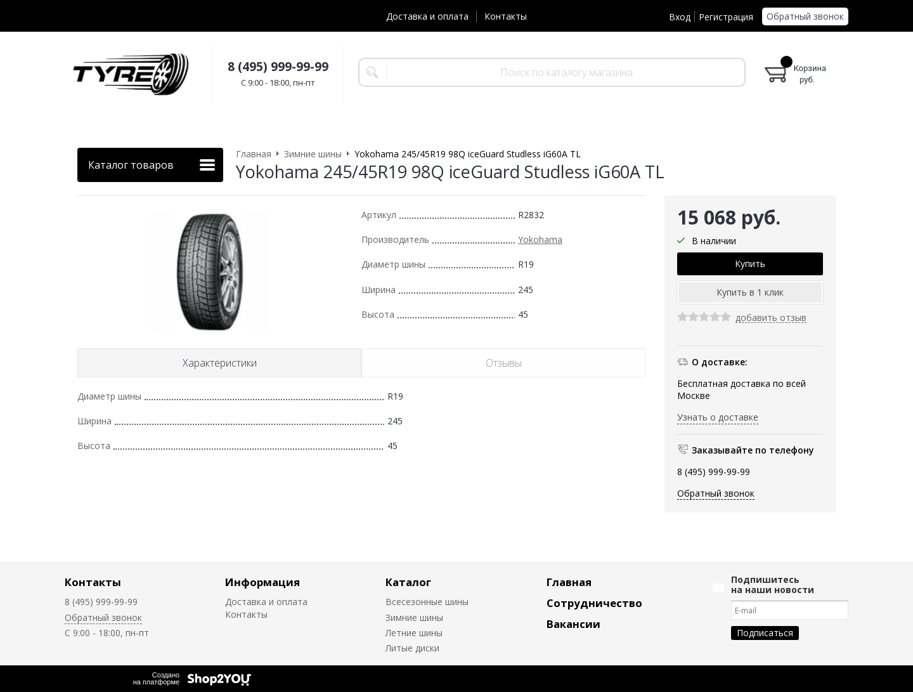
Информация (262, 582)
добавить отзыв (770, 318)
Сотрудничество (594, 603)
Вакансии (573, 624)
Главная (569, 582)
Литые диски (412, 648)
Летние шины (414, 633)
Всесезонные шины (427, 602)
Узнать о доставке (717, 417)
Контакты (505, 16)
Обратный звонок (805, 16)
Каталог (408, 582)
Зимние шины (414, 617)
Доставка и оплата (427, 16)
